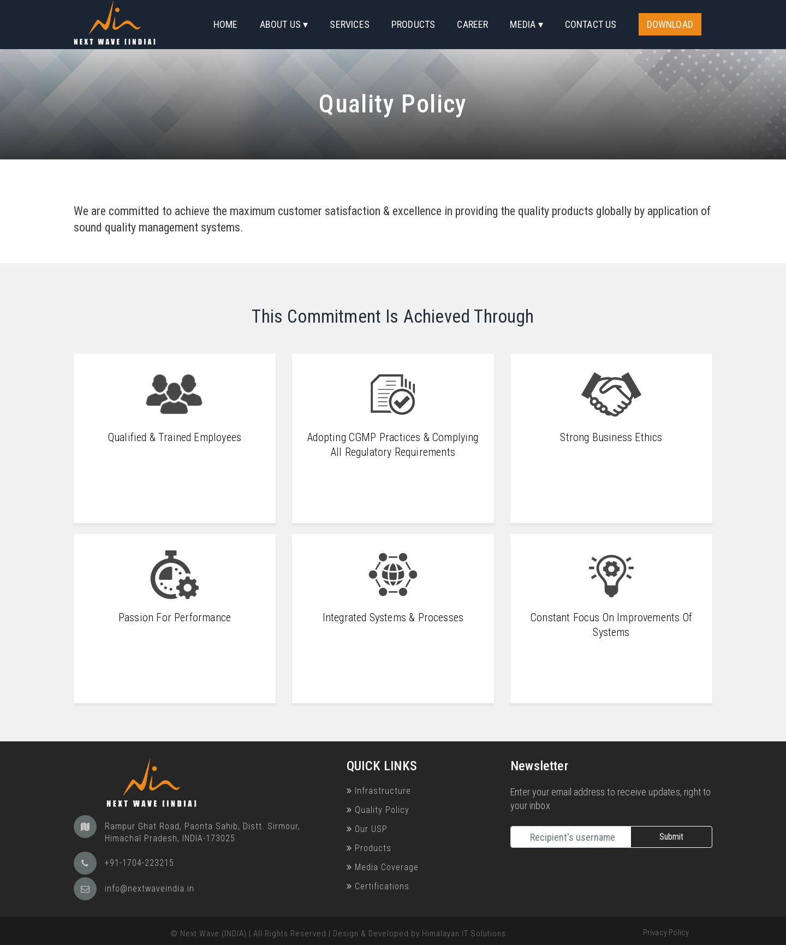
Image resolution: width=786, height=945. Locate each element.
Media (522, 24)
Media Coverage (383, 867)
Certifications (378, 886)
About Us (280, 24)
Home (225, 24)
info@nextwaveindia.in (149, 888)
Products (413, 24)
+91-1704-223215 (139, 863)
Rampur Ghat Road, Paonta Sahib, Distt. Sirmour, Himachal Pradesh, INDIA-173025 (202, 832)
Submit (671, 836)
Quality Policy (378, 810)
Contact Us (591, 24)
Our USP (367, 829)
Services (349, 24)
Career (472, 24)
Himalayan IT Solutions (464, 933)
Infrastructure (379, 791)
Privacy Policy (666, 932)
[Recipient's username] (570, 837)
